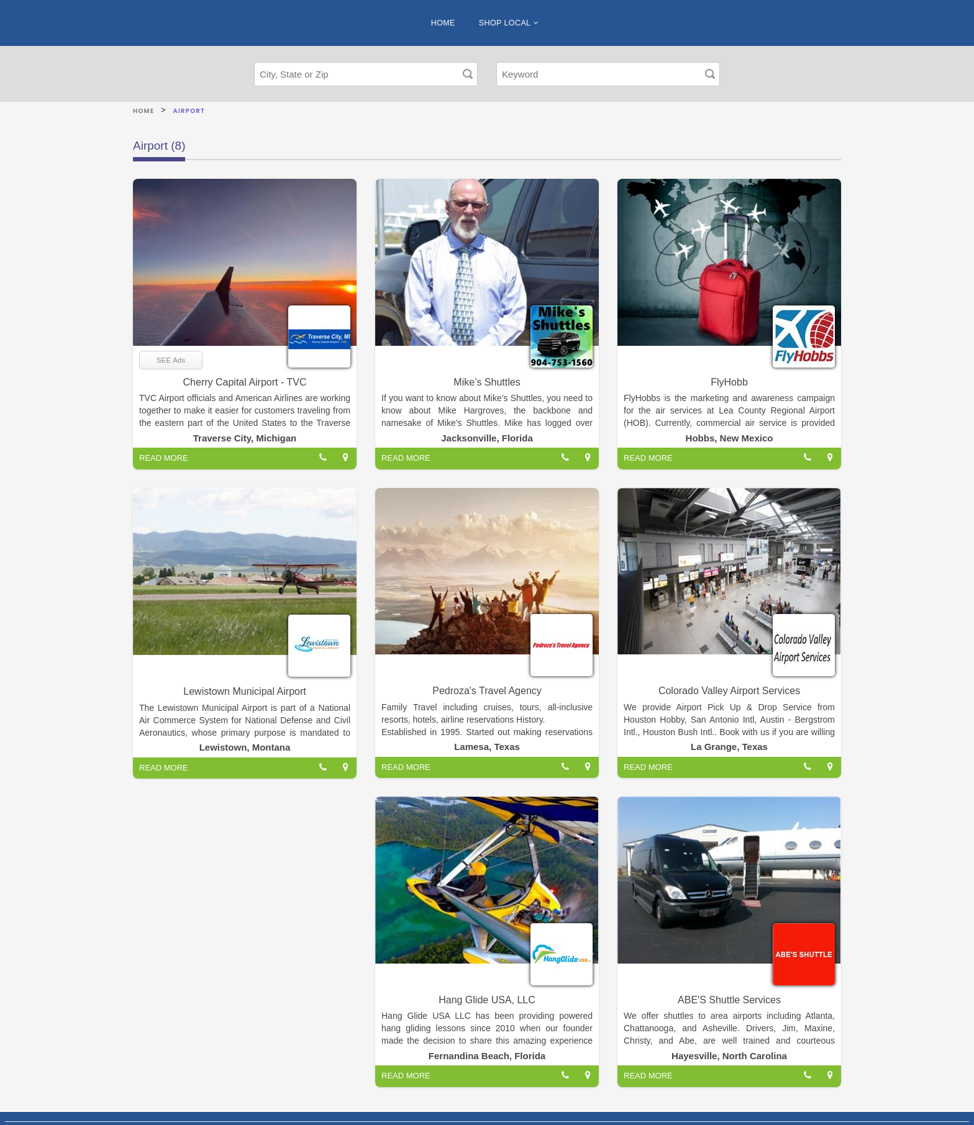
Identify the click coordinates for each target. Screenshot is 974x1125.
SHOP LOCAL (508, 23)
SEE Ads (171, 360)
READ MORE (163, 458)
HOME (443, 23)
